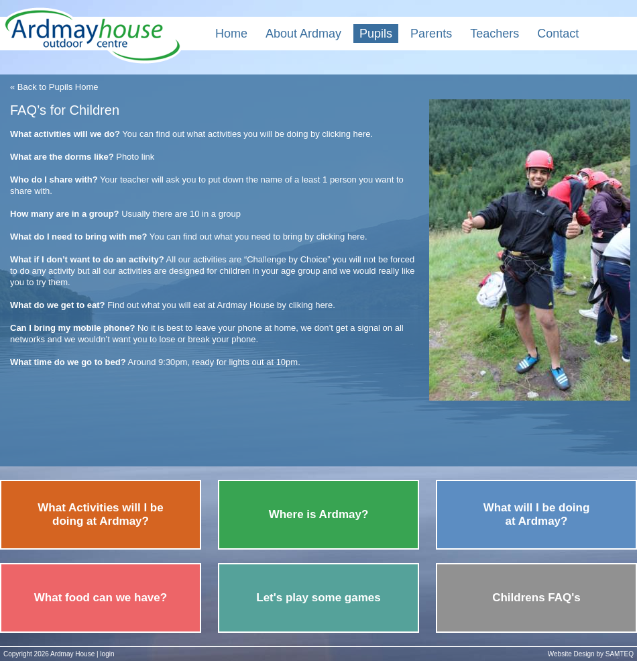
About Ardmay (303, 33)
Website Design (571, 654)
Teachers (494, 33)
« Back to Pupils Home (54, 87)
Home (231, 33)
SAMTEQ (619, 654)
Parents (431, 33)
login (107, 654)
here (362, 134)
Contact (558, 33)
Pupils (375, 33)
